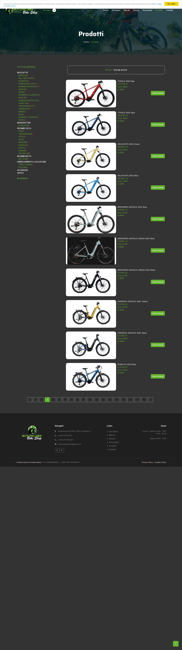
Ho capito (171, 4)
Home (105, 10)
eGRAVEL (23, 115)
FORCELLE (23, 171)
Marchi (127, 10)
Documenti (147, 10)
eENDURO (23, 101)
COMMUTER (24, 135)
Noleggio (49, 10)
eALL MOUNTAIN (26, 104)
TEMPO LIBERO (26, 190)
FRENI (21, 157)
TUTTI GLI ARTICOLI (26, 93)
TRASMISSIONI (26, 160)
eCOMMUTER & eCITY (29, 112)
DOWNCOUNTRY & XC (29, 126)
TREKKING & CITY (27, 132)
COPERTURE (24, 179)
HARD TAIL (24, 129)
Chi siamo (116, 10)
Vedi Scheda (157, 119)
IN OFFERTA (22, 204)
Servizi (136, 10)
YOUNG (22, 146)
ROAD (21, 140)
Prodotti (159, 10)
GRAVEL (22, 138)
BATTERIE (23, 185)
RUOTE (22, 174)
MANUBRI (23, 168)
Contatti (169, 10)
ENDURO (22, 124)
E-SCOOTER (24, 151)
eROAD (22, 118)
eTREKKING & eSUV (28, 110)
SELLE (21, 165)
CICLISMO (23, 193)
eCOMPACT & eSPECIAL (30, 121)
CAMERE (23, 177)
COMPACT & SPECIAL (28, 143)
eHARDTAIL (24, 107)
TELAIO (22, 163)
